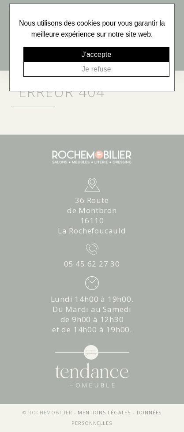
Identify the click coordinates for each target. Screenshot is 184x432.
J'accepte (97, 54)
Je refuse (96, 69)
